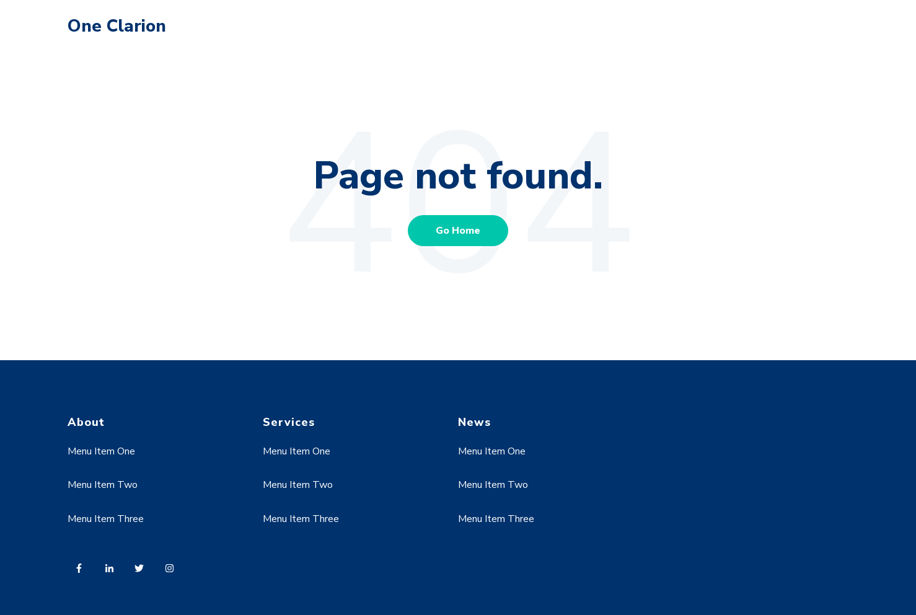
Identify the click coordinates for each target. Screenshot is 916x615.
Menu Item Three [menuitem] (106, 519)
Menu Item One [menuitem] (101, 451)
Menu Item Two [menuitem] (103, 485)
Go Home (458, 230)
